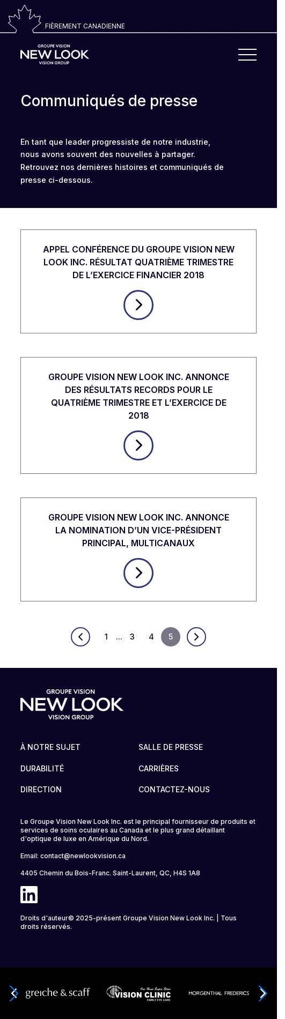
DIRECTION (41, 789)
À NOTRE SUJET (50, 747)
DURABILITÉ (42, 768)
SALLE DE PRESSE (170, 747)
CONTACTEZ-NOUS (174, 789)
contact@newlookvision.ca (83, 856)
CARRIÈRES (158, 768)
